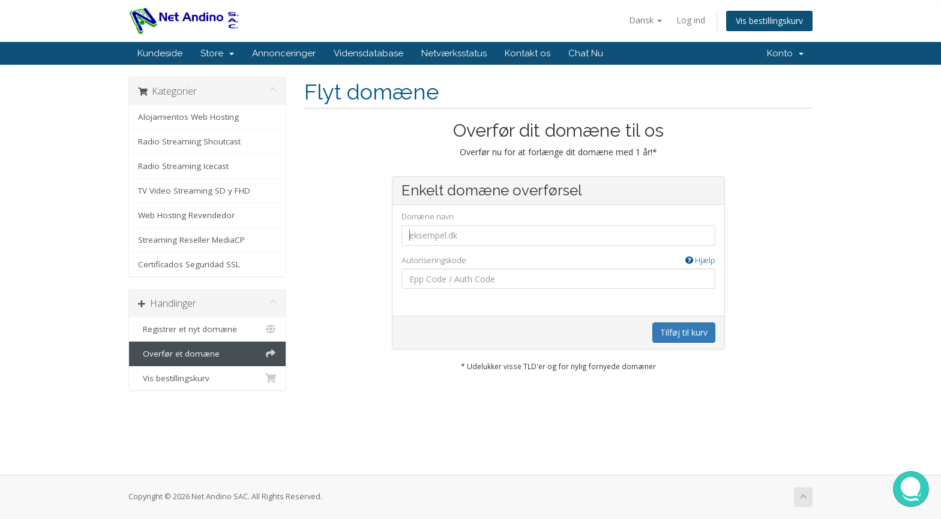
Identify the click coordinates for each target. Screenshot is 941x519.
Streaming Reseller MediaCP (191, 239)
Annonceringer (284, 53)
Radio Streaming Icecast (183, 166)
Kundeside (159, 53)
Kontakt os (527, 53)
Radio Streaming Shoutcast (189, 141)
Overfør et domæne (207, 353)
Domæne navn (427, 216)
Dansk (645, 20)
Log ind (690, 20)
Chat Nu (585, 53)
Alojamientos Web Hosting (188, 116)
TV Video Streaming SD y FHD (194, 190)
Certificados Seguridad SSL (189, 264)
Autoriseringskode (558, 260)
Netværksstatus (454, 53)
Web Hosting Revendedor (186, 215)
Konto (785, 53)
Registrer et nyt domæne (207, 329)
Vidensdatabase (368, 53)
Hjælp (700, 260)
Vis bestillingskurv (769, 20)
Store (217, 53)
